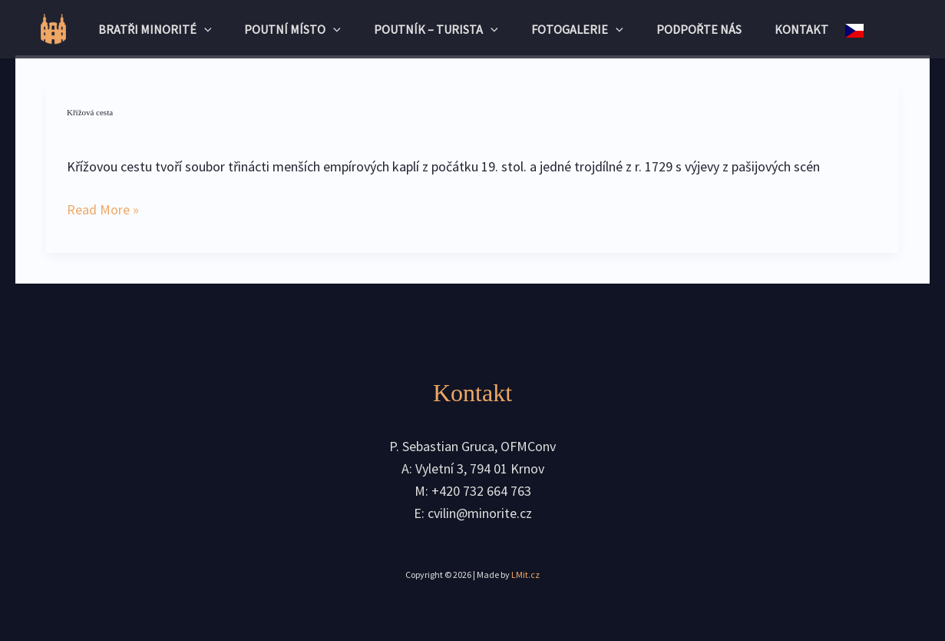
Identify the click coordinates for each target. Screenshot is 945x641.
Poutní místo (287, 29)
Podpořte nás (708, 29)
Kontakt (816, 29)
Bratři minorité (143, 29)
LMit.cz (525, 574)
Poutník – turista (435, 29)
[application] (192, 29)
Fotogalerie (582, 29)
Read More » (103, 208)
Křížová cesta (90, 112)
